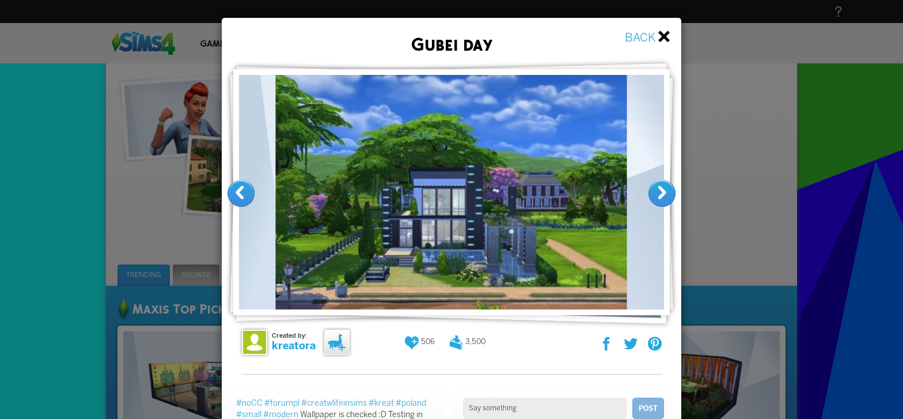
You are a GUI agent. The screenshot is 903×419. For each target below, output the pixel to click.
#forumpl (281, 403)
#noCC (249, 403)
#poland (411, 403)
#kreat (381, 403)
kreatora (294, 345)
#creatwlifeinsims (334, 403)
